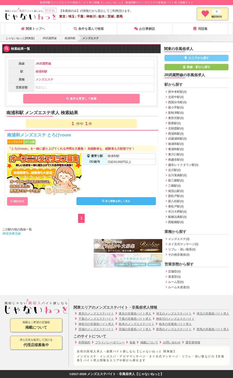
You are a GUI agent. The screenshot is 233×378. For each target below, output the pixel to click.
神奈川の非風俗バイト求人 (96, 324)
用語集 (200, 28)
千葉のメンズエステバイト (96, 318)
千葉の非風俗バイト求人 (135, 318)
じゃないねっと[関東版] (20, 38)
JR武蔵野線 (50, 38)
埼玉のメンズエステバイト (174, 313)
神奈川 (91, 16)
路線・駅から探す (196, 67)
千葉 (80, 16)
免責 (132, 342)
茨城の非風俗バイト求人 (135, 329)
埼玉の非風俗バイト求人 (213, 313)
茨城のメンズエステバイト (96, 329)
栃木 (101, 16)
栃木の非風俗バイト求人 (175, 324)
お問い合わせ (172, 342)
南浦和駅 (70, 38)
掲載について (149, 342)
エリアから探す (196, 58)
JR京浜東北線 (11, 233)
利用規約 (84, 342)
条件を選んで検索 (88, 28)
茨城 (110, 16)
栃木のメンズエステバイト (136, 324)
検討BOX (19, 201)
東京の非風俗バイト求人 (135, 313)
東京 (62, 16)
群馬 (119, 16)
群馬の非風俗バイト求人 (213, 329)
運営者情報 (192, 342)
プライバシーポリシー (110, 342)
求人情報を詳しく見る (116, 201)
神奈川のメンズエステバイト (175, 318)
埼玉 (71, 16)
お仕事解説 (144, 28)
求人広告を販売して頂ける (36, 343)
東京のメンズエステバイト (96, 313)
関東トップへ (33, 28)
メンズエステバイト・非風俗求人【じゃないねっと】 (125, 374)
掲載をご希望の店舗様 (36, 325)
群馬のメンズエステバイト (174, 329)
